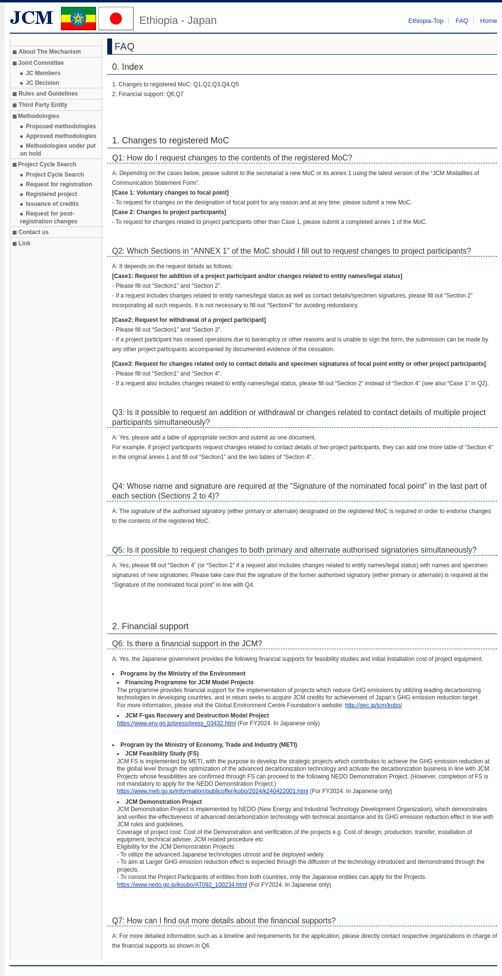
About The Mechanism (50, 51)
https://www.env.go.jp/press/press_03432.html (176, 723)
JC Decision (42, 83)
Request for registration (59, 184)
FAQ (462, 20)
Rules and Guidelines (48, 93)
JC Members (43, 73)
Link (25, 243)
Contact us (34, 232)
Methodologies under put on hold (58, 149)
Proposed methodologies (61, 126)
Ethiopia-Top (426, 20)
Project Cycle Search (55, 174)
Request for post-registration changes (48, 217)
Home (488, 20)
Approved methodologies (61, 136)
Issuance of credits (52, 203)
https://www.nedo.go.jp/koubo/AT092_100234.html (182, 884)
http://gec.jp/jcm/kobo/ (373, 705)
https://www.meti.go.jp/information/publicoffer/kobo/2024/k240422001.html (213, 791)
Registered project (51, 194)
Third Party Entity (43, 104)
